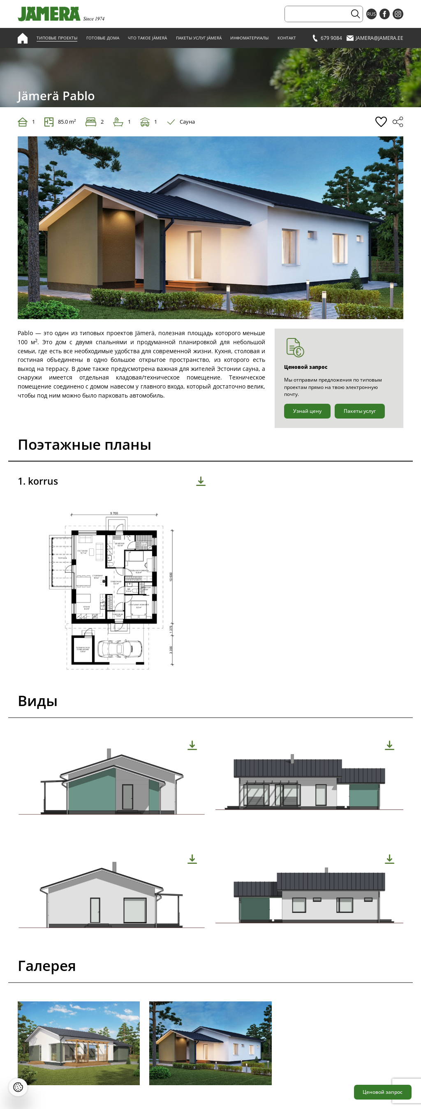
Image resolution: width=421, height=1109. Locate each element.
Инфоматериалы (249, 38)
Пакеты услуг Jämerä (199, 38)
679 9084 (327, 38)
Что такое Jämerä (147, 38)
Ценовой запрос (382, 1091)
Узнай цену (307, 410)
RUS (371, 14)
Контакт (287, 38)
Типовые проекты (57, 38)
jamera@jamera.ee (375, 38)
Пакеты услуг (360, 410)
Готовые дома (102, 38)
